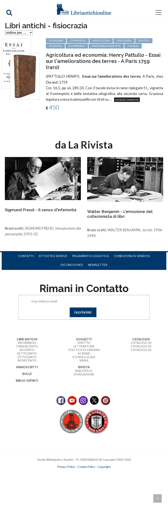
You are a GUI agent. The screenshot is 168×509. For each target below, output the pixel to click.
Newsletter (97, 265)
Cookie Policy (86, 466)
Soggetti (84, 339)
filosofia (55, 45)
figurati (133, 45)
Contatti (26, 256)
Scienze (84, 353)
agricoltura (101, 40)
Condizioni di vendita (132, 256)
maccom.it (71, 473)
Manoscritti (27, 367)
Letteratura (84, 346)
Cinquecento (27, 346)
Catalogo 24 (141, 342)
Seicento (27, 350)
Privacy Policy (66, 466)
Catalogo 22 (141, 350)
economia (56, 40)
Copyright (104, 466)
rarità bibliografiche (106, 45)
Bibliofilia (83, 370)
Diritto (84, 342)
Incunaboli (27, 342)
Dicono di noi (72, 265)
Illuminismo (77, 45)
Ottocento (27, 357)
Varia (83, 360)
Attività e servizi (53, 256)
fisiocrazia (124, 40)
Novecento (27, 360)
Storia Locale (83, 357)
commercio (78, 40)
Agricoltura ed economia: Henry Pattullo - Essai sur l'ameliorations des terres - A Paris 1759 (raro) (103, 61)
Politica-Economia (84, 350)
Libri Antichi (27, 339)
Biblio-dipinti (27, 380)
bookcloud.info (91, 473)
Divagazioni (84, 374)
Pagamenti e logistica (90, 256)
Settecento (27, 353)
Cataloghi (141, 339)
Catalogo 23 (141, 346)
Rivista (84, 367)
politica (143, 40)
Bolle (27, 374)
